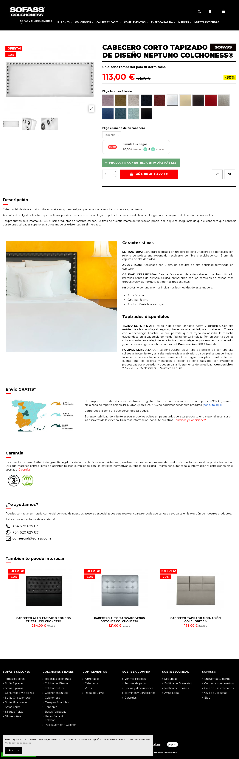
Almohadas (92, 678)
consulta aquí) (213, 405)
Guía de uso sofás (215, 693)
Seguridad (171, 678)
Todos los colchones (58, 678)
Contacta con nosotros (219, 683)
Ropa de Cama (94, 693)
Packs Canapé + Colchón (55, 718)
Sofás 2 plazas (14, 683)
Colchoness (52, 697)
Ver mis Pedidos (135, 678)
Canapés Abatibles (57, 702)
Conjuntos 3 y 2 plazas (19, 693)
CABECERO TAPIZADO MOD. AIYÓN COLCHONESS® (195, 619)
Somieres (51, 707)
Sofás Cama (13, 707)
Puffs (88, 688)
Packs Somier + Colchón (61, 724)
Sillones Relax (14, 711)
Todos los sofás (14, 678)
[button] (65, 22)
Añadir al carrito (149, 174)
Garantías (130, 697)
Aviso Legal (171, 693)
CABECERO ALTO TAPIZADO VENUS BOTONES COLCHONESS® (119, 619)
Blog (207, 697)
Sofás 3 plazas (14, 688)
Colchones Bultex (56, 693)
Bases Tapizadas (55, 711)
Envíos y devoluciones (139, 688)
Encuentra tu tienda (217, 678)
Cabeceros (92, 683)
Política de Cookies (176, 688)
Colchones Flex (54, 688)
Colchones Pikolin (56, 683)
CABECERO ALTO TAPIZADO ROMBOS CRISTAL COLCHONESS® (43, 619)
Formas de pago (135, 683)
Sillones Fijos (13, 716)
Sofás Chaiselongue (18, 697)
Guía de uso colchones (219, 688)
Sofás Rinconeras (16, 702)
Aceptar (14, 750)
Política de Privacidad (178, 683)
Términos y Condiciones (140, 693)
